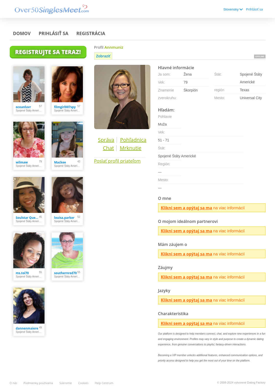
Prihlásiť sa (254, 9)
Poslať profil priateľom (117, 161)
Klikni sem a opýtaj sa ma (186, 208)
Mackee (60, 162)
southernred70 (65, 273)
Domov (22, 33)
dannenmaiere (27, 328)
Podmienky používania (38, 383)
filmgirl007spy (65, 107)
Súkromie (65, 383)
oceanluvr (23, 107)
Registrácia (90, 33)
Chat (108, 148)
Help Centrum (104, 383)
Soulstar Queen (27, 217)
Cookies (83, 383)
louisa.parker (64, 217)
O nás (13, 383)
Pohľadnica (133, 139)
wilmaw (22, 162)
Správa (106, 139)
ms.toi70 (22, 273)
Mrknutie (130, 148)
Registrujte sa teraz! (48, 52)
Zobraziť (103, 56)
